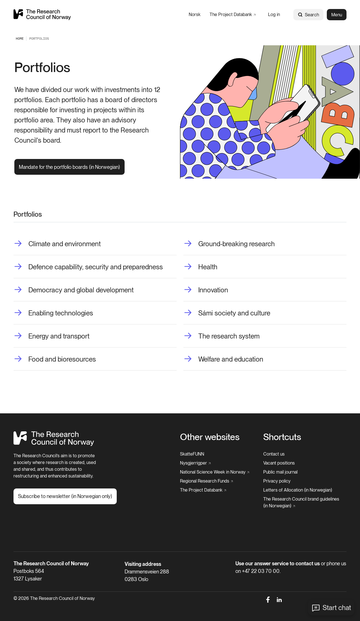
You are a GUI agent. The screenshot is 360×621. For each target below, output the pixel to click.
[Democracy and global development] (74, 290)
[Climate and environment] (57, 244)
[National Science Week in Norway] (214, 472)
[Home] (54, 444)
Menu (336, 14)
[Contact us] (274, 454)
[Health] (200, 267)
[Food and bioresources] (55, 359)
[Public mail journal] (280, 472)
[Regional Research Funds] (206, 481)
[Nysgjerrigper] (195, 463)
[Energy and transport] (51, 336)
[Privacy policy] (277, 481)
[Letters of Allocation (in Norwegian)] (297, 490)
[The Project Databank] (233, 14)
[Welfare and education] (223, 359)
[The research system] (221, 336)
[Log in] (274, 14)
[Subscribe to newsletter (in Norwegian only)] (65, 496)
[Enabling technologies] (53, 313)
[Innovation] (205, 290)
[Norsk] (195, 14)
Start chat (337, 608)
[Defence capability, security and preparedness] (88, 267)
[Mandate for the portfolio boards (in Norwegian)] (69, 167)
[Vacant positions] (279, 463)
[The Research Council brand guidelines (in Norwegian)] (303, 502)
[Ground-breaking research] (229, 244)
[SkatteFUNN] (192, 454)
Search (308, 14)
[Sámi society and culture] (226, 313)
